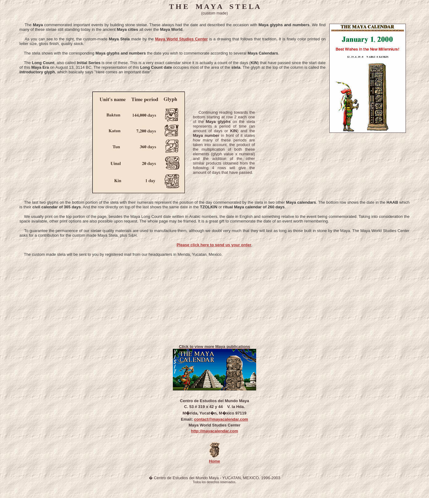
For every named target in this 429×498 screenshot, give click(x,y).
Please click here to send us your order (214, 245)
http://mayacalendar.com (214, 431)
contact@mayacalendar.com (221, 419)
